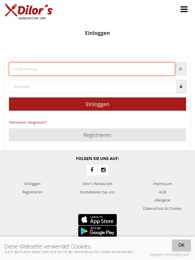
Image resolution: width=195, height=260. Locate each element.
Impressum (162, 183)
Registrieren (97, 134)
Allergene (163, 200)
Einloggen (97, 104)
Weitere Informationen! (169, 255)
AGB (162, 192)
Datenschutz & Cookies (162, 208)
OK (181, 245)
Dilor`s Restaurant (97, 183)
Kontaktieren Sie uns (97, 192)
